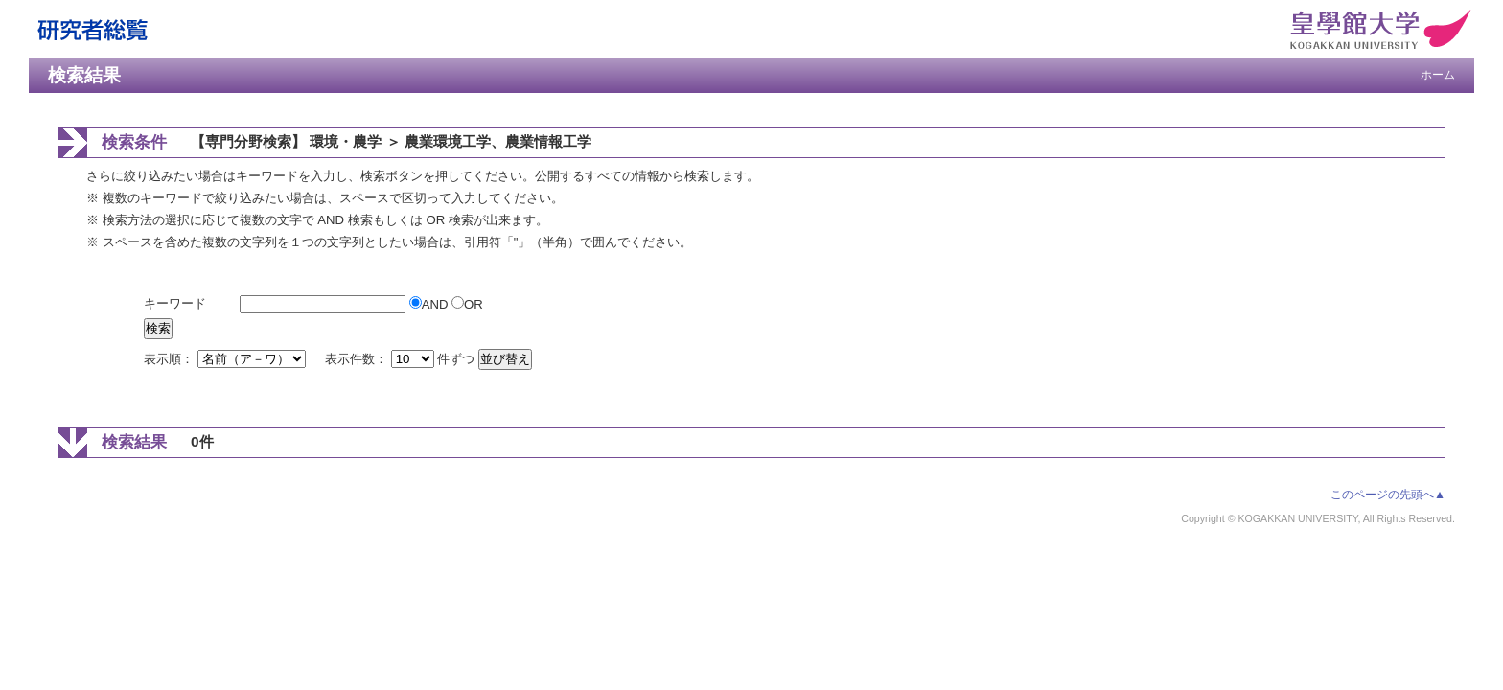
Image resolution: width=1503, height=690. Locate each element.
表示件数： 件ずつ (401, 359)
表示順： (226, 359)
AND (430, 304)
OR (467, 304)
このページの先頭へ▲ (1387, 494)
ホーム (1438, 74)
